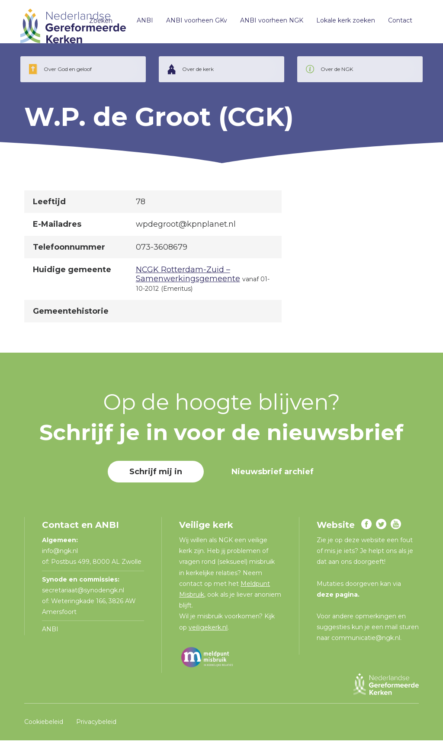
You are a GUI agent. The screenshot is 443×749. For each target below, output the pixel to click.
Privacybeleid (96, 730)
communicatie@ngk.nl (365, 646)
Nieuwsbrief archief (272, 480)
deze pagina (337, 603)
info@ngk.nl (61, 559)
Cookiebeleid (43, 730)
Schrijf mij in (155, 480)
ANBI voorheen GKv (192, 26)
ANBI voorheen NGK (267, 26)
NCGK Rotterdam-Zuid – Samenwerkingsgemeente (188, 283)
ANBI (141, 26)
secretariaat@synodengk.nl (83, 599)
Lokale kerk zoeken (341, 26)
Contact (396, 26)
